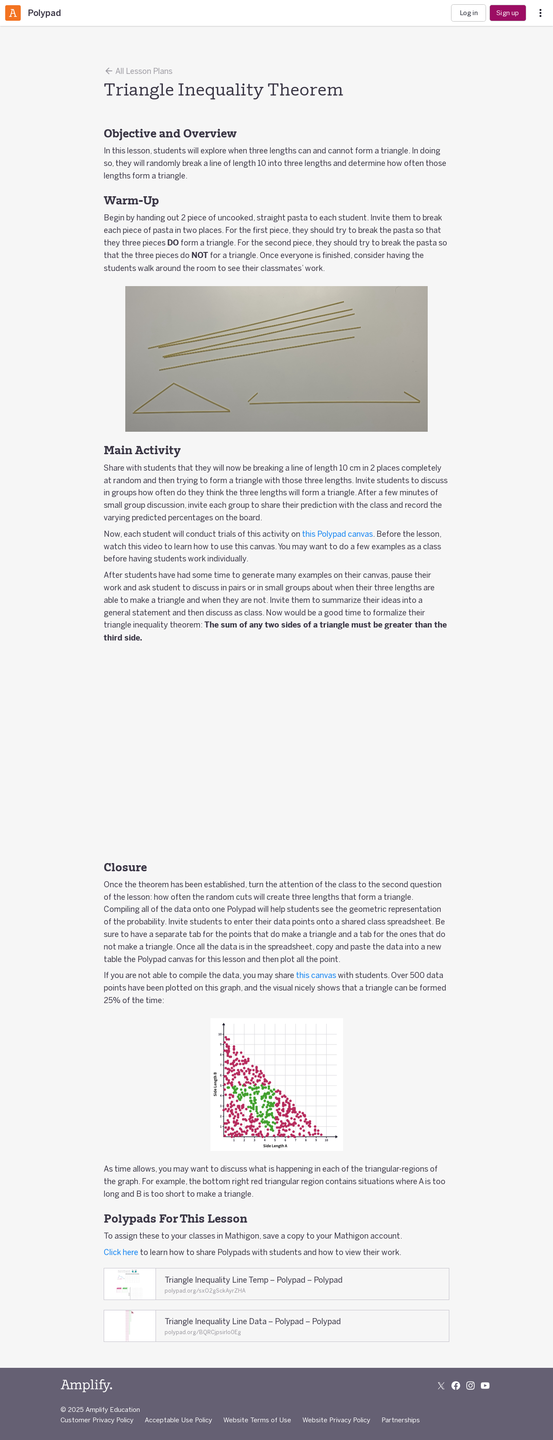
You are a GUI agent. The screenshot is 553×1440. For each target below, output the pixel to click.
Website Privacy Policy (336, 1420)
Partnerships (400, 1420)
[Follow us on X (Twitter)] (441, 1385)
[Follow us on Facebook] (455, 1385)
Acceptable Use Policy (178, 1420)
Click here (121, 1252)
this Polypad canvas (337, 533)
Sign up (507, 13)
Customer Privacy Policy (96, 1420)
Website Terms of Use (257, 1420)
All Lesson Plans (138, 71)
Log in (469, 13)
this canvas (316, 975)
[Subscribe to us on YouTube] (485, 1385)
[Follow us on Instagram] (470, 1385)
